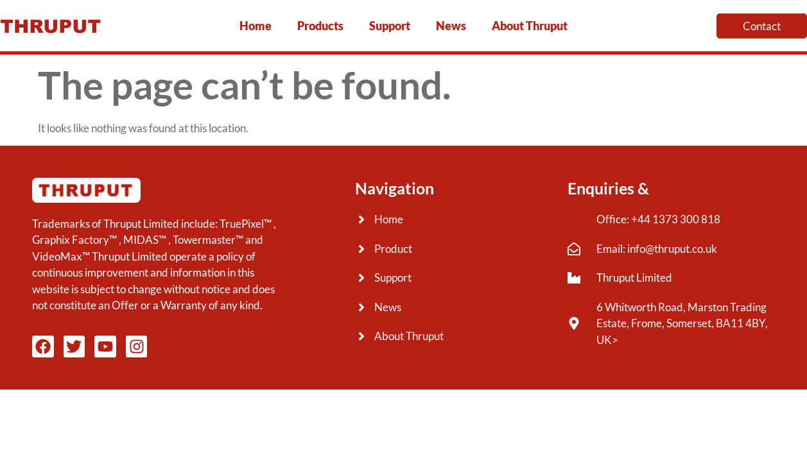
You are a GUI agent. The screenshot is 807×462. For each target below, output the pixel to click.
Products (320, 26)
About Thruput (530, 26)
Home (255, 26)
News (451, 26)
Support (389, 26)
